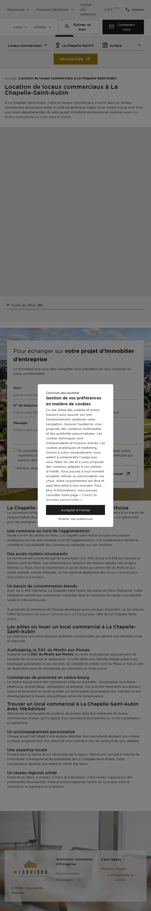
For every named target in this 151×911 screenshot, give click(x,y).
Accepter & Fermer (75, 510)
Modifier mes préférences (75, 518)
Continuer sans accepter (62, 392)
